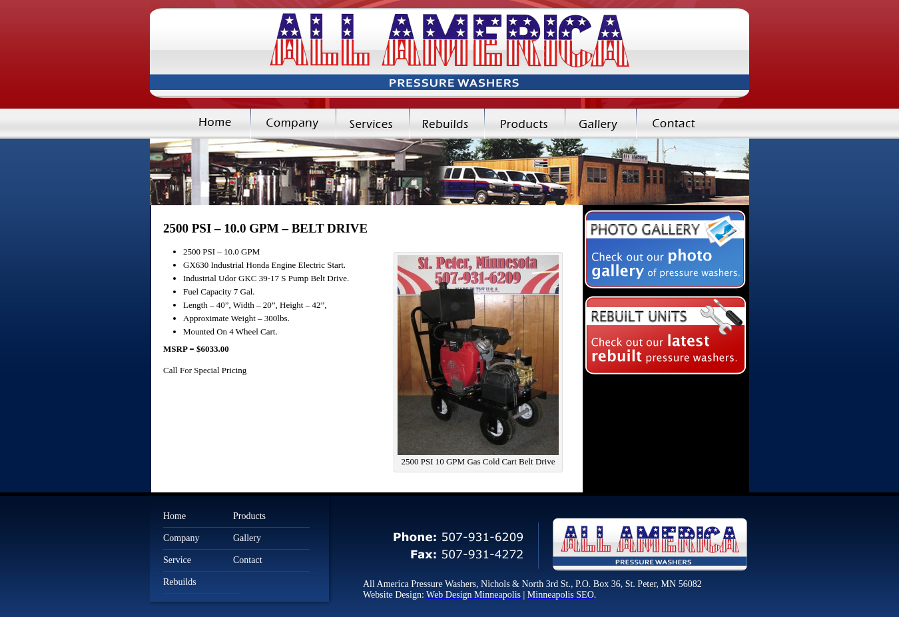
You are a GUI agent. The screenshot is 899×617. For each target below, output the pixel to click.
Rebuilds (446, 124)
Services (372, 124)
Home (200, 124)
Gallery (600, 124)
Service (177, 560)
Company (293, 124)
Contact (692, 124)
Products (524, 124)
